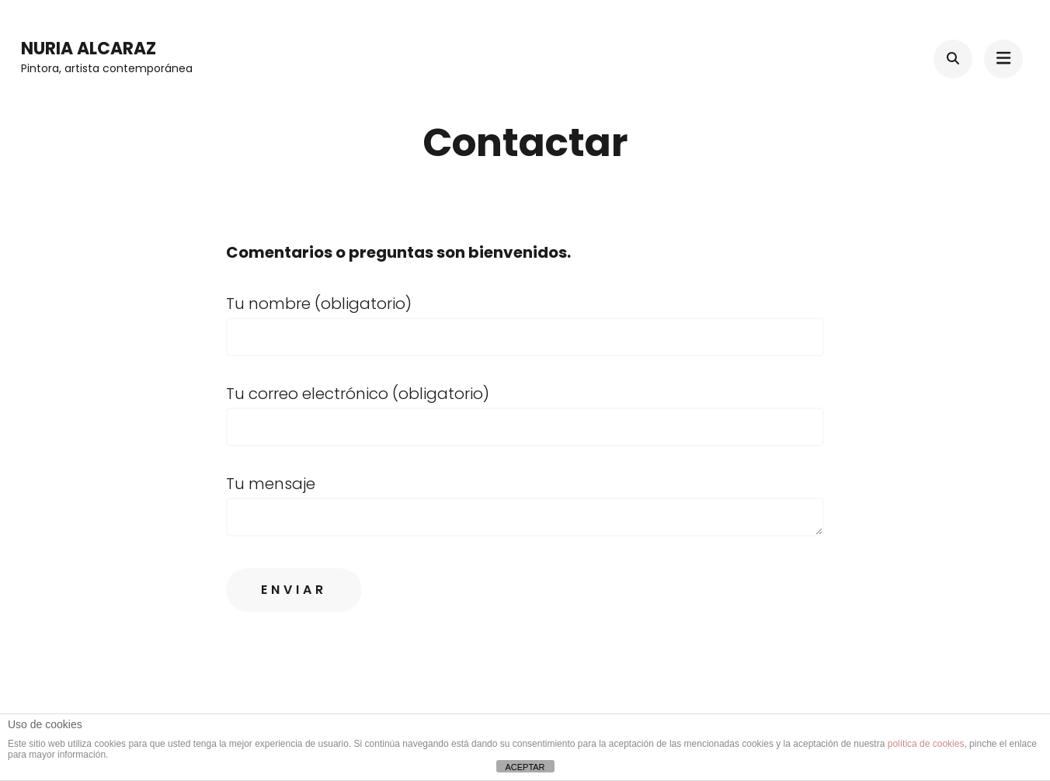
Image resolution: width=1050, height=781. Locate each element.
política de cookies (926, 743)
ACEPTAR (524, 767)
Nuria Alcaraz (88, 48)
